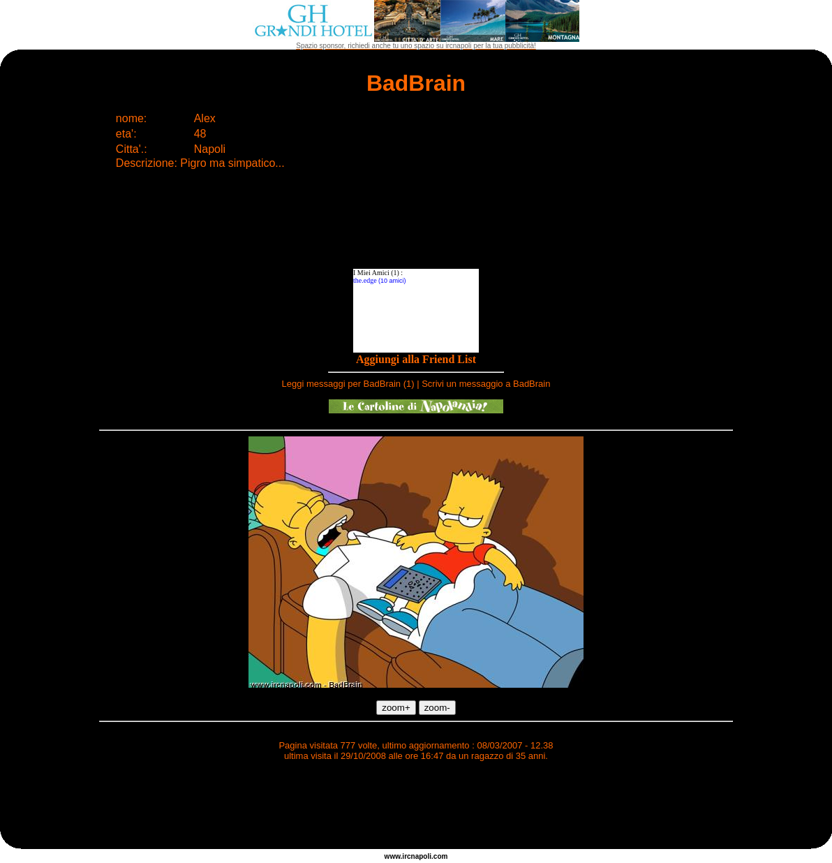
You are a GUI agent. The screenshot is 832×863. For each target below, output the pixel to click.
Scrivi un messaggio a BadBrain (486, 383)
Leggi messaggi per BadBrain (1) (348, 383)
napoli (421, 856)
